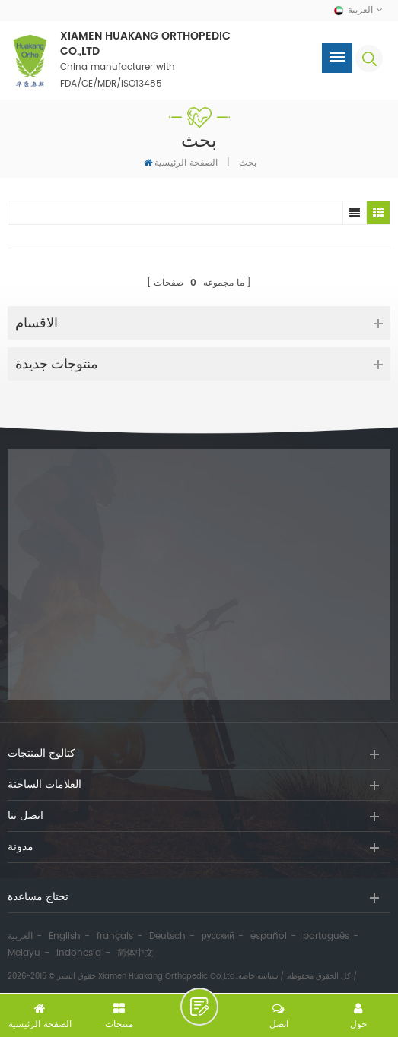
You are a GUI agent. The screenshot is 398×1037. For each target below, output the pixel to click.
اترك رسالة (199, 1007)
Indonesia (78, 953)
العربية (20, 936)
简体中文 (135, 953)
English (65, 936)
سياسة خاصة (258, 976)
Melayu (24, 953)
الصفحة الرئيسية (181, 162)
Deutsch (167, 936)
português (326, 936)
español (268, 936)
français (115, 936)
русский (218, 936)
